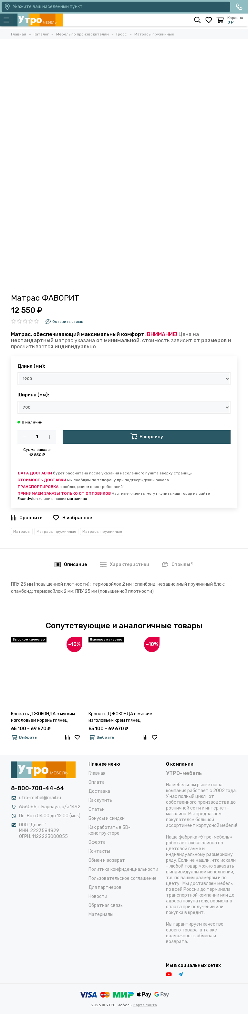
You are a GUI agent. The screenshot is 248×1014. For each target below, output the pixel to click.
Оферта (97, 842)
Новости (97, 896)
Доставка (99, 791)
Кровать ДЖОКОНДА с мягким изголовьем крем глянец (120, 717)
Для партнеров (104, 887)
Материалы (100, 914)
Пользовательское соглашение (122, 878)
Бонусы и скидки (106, 818)
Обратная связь (105, 905)
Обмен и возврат (106, 860)
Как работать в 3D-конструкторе (109, 830)
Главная (96, 773)
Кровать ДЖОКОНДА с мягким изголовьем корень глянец (43, 717)
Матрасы (21, 531)
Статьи (96, 809)
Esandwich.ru (30, 498)
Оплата (96, 782)
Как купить (100, 800)
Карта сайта (145, 1005)
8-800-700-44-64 (37, 788)
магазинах (77, 498)
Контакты (99, 851)
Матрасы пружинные (56, 531)
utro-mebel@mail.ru (40, 797)
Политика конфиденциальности (123, 869)
